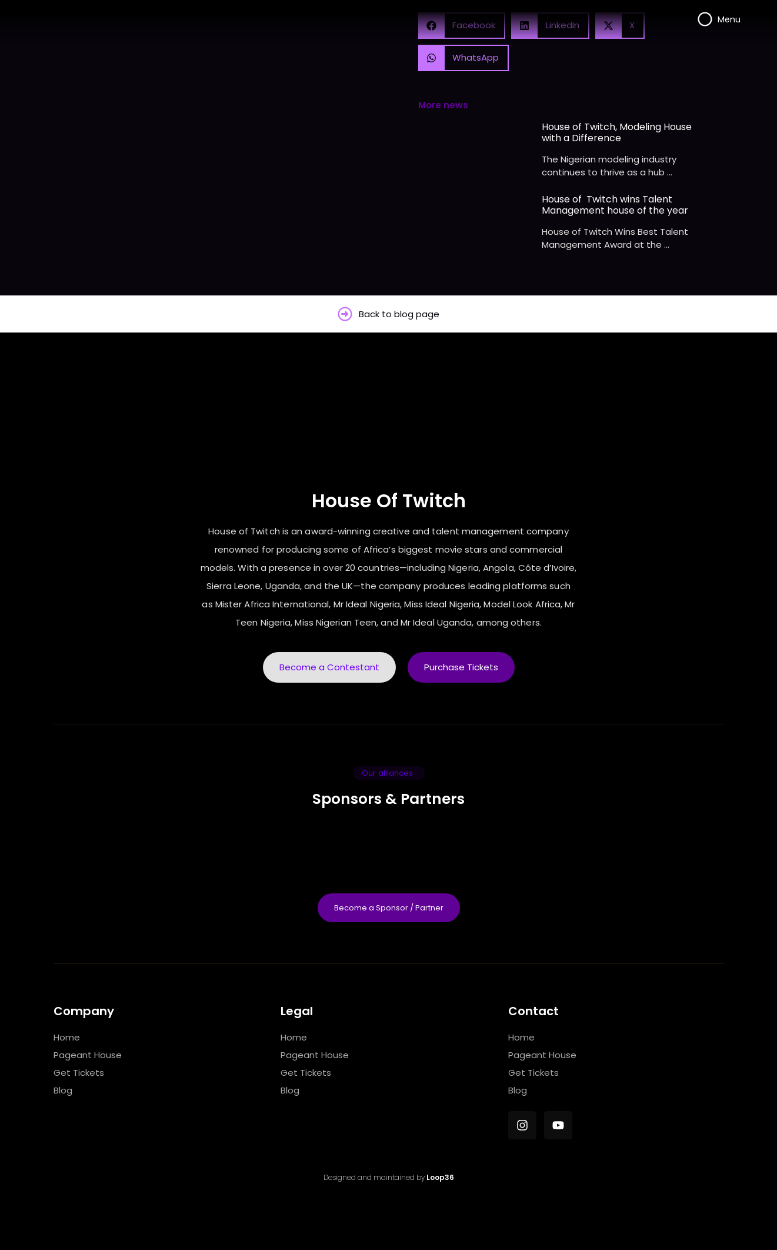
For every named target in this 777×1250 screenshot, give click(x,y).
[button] (463, 58)
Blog (63, 1090)
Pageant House (88, 1055)
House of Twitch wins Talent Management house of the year (615, 205)
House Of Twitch (389, 500)
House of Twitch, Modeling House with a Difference (617, 132)
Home (67, 1037)
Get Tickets (79, 1072)
